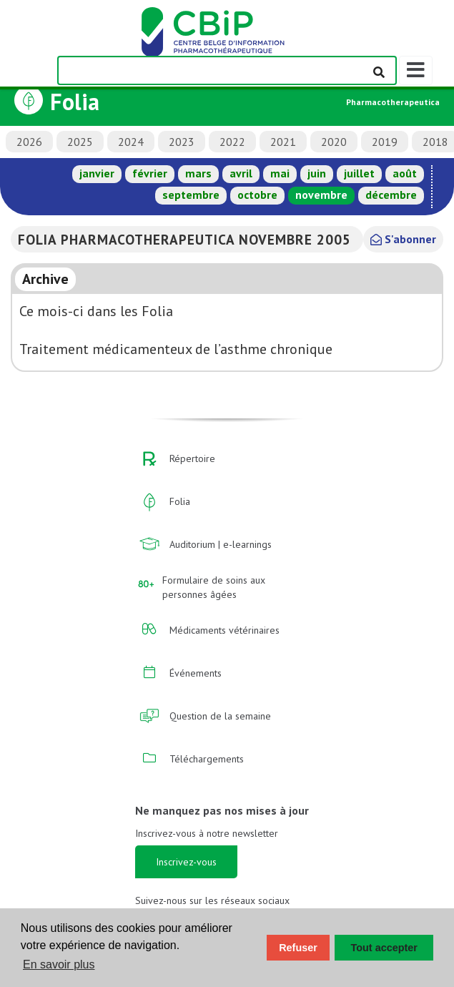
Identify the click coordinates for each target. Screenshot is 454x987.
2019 (385, 141)
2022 (232, 141)
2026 (29, 141)
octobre (257, 194)
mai (280, 173)
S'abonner (403, 239)
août (405, 173)
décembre (391, 194)
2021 (283, 141)
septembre (190, 194)
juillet (359, 173)
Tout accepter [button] (384, 947)
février (149, 173)
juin (316, 173)
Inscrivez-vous (186, 861)
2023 (181, 141)
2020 (334, 141)
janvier (96, 173)
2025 (80, 141)
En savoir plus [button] (59, 964)
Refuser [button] (298, 947)
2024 (131, 141)
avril (241, 173)
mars (198, 173)
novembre (321, 194)
